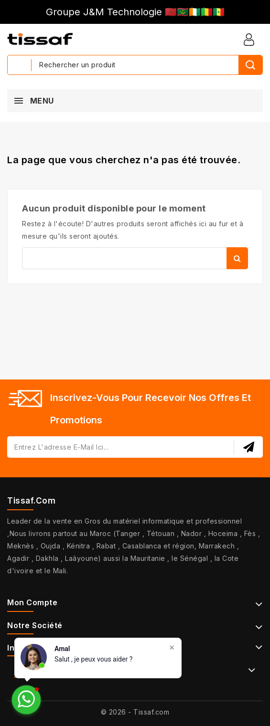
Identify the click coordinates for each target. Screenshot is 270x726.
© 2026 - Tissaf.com (135, 712)
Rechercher (237, 258)
